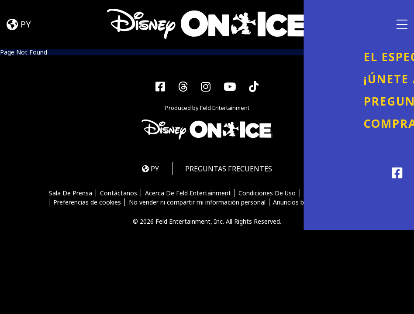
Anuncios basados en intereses (317, 203)
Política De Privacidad (335, 194)
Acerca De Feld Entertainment (188, 194)
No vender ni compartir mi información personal (197, 203)
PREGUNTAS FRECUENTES (230, 169)
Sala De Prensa (70, 194)
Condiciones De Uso (267, 194)
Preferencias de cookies (87, 203)
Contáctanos (118, 194)
